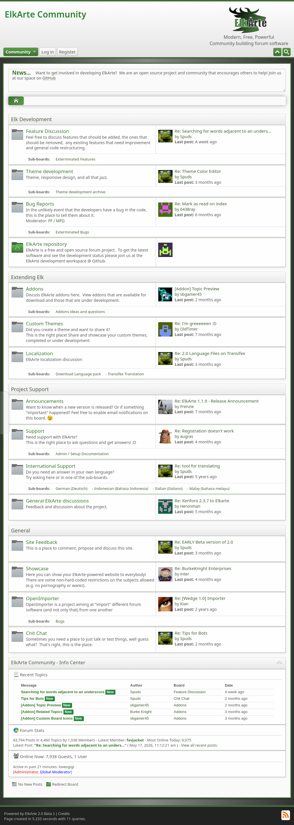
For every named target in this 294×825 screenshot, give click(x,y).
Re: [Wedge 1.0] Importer (200, 598)
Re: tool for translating (197, 466)
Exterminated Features (76, 159)
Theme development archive (80, 191)
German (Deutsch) (72, 488)
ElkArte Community (45, 14)
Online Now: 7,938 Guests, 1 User (50, 756)
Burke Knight (140, 712)
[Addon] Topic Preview (197, 288)
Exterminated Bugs (72, 232)
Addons (34, 288)
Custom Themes (44, 323)
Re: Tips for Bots (191, 633)
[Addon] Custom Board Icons (47, 718)
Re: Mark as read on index (201, 203)
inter (184, 574)
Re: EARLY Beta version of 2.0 (204, 542)
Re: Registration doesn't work (204, 431)
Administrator (26, 771)
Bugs (60, 621)
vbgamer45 (191, 294)
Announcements (44, 401)
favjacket (135, 740)
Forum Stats (28, 730)
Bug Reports (40, 203)
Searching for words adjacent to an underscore (63, 692)
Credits (64, 814)
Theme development (49, 171)
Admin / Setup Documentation (82, 453)
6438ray (187, 209)
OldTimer (189, 329)
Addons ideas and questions (80, 311)
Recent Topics (30, 674)
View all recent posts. (199, 745)
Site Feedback (41, 542)
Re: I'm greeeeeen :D (195, 323)
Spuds (186, 136)
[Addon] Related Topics (42, 712)
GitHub (49, 78)
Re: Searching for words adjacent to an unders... (223, 131)
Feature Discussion (47, 131)
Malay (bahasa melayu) (209, 488)
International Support (51, 466)
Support (35, 431)
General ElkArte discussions (57, 500)
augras (186, 436)
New (110, 692)
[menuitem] (287, 52)
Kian (184, 603)
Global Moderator (55, 771)
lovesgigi (66, 766)
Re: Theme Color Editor (198, 171)
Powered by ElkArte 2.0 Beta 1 (29, 814)
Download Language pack (78, 373)
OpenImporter (42, 598)
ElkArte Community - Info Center (48, 662)
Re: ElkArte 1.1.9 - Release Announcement (217, 401)
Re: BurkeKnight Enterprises (203, 568)
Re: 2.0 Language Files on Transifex (210, 353)
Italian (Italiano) (169, 488)
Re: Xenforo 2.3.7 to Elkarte (202, 500)
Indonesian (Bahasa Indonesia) (121, 488)
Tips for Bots (32, 698)
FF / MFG (56, 220)
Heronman (190, 506)
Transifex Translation (126, 373)
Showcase (37, 568)
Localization (39, 353)
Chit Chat (36, 633)
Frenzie (187, 406)
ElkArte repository (46, 244)
